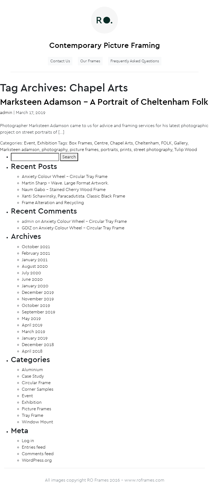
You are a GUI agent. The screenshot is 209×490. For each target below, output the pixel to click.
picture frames (84, 149)
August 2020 (35, 266)
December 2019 (38, 292)
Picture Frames (36, 408)
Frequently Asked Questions (134, 61)
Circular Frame (36, 382)
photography (54, 149)
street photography (153, 149)
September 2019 (38, 312)
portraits (109, 149)
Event (29, 143)
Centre (101, 143)
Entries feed (33, 447)
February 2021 (36, 253)
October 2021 (36, 246)
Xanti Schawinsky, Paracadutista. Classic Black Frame (73, 196)
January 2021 (35, 259)
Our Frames (90, 61)
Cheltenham (147, 143)
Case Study (33, 376)
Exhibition (47, 143)
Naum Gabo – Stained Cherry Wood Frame (64, 189)
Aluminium (32, 369)
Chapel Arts (121, 143)
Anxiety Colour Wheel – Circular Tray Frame (64, 176)
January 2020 (35, 285)
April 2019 (32, 325)
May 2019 (31, 318)
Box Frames (80, 143)
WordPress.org (37, 460)
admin (6, 112)
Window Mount (37, 422)
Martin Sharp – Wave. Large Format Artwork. (65, 183)
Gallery (181, 143)
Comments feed (38, 453)
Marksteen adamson (19, 149)
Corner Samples (37, 389)
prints (125, 149)
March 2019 (33, 331)
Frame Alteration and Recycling (53, 202)
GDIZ (27, 228)
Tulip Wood (185, 149)
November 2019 (38, 299)
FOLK (166, 143)
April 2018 (32, 351)
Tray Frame (32, 415)
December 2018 (38, 344)
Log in (28, 440)
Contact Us (60, 61)
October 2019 (36, 305)
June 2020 (32, 279)
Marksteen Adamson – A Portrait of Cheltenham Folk (104, 102)
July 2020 (31, 272)
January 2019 (35, 338)
